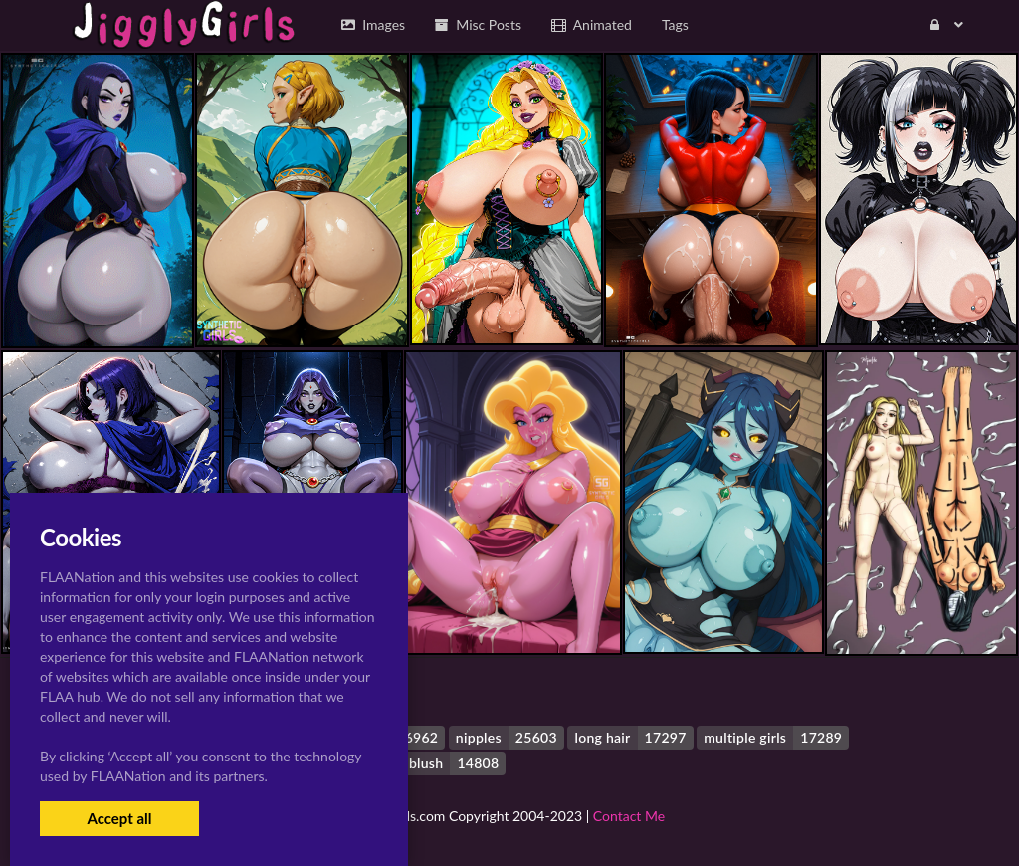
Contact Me (629, 815)
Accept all (119, 818)
